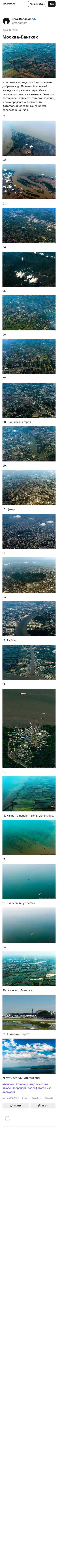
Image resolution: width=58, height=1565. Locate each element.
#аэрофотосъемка (40, 1088)
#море (6, 1088)
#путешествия (39, 1084)
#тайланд (22, 1084)
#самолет (8, 1092)
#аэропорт (19, 1088)
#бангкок (8, 1084)
